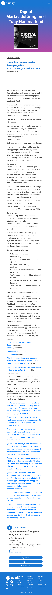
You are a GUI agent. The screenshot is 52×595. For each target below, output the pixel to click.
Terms (18, 578)
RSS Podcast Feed (15, 552)
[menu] (49, 2)
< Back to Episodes (13, 58)
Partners (40, 582)
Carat (9, 345)
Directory (29, 589)
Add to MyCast (26, 565)
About (39, 578)
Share (25, 562)
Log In (42, 2)
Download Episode (19, 527)
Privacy (18, 580)
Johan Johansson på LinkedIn (19, 342)
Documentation (20, 586)
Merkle (10, 348)
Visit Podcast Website (16, 550)
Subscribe (25, 558)
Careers (40, 580)
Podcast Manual (31, 588)
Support (19, 584)
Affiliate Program (42, 584)
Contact (19, 582)
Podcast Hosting (31, 578)
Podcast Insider (41, 586)
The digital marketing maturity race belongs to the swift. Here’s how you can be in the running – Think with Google (24, 360)
